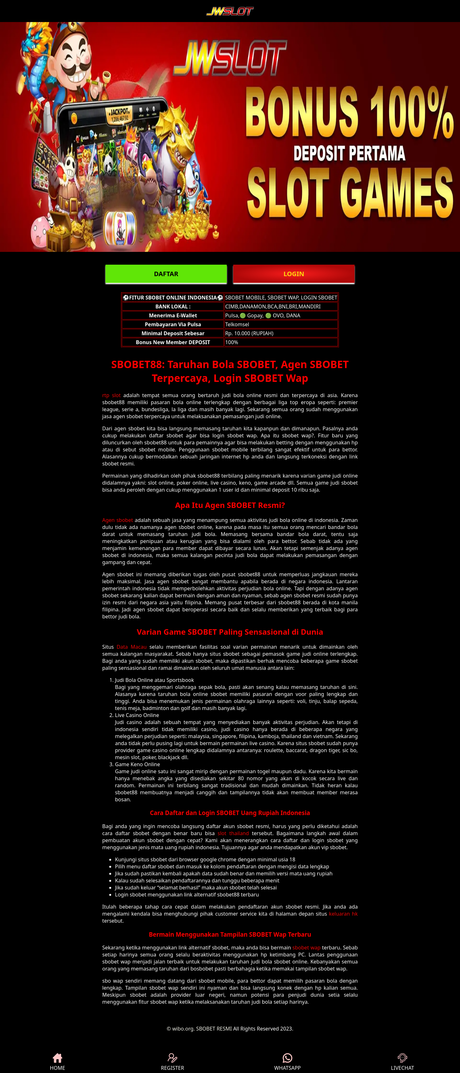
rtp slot (111, 395)
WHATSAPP (287, 1062)
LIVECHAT (402, 1062)
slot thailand (233, 833)
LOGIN (293, 273)
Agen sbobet (117, 520)
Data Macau (132, 646)
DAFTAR (166, 273)
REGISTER (172, 1062)
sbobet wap (307, 947)
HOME (57, 1062)
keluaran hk (343, 913)
